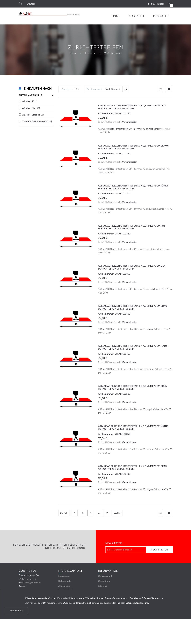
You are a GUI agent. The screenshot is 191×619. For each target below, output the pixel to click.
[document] (95, 604)
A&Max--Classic (33, 114)
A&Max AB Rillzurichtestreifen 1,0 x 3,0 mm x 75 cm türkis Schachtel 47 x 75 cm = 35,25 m (133, 187)
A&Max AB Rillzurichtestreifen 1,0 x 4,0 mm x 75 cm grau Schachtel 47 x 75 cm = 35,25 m (132, 307)
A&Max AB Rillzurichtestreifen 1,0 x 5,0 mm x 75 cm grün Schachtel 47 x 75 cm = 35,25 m (132, 387)
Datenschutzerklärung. (137, 602)
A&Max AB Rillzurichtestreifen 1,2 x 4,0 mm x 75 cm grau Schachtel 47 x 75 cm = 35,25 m (132, 467)
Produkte (90, 53)
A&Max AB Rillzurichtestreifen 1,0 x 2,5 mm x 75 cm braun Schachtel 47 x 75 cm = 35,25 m (133, 147)
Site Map (102, 585)
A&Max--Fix (31, 108)
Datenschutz (64, 581)
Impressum (64, 575)
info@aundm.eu (33, 582)
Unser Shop (104, 581)
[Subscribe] (159, 549)
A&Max (29, 101)
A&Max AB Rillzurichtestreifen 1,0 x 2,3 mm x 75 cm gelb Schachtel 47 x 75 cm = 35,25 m (132, 107)
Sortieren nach (94, 89)
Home (72, 53)
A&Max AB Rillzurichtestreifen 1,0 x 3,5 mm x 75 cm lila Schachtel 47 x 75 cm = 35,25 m (131, 267)
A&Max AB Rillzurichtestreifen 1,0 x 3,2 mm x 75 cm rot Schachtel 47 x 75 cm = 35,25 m (131, 227)
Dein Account (105, 575)
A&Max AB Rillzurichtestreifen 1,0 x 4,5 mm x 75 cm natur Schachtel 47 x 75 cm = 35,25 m (133, 347)
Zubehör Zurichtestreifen (37, 121)
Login (151, 3)
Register (160, 3)
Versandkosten (129, 121)
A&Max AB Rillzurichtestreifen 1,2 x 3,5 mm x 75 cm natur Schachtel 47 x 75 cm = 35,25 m (133, 427)
